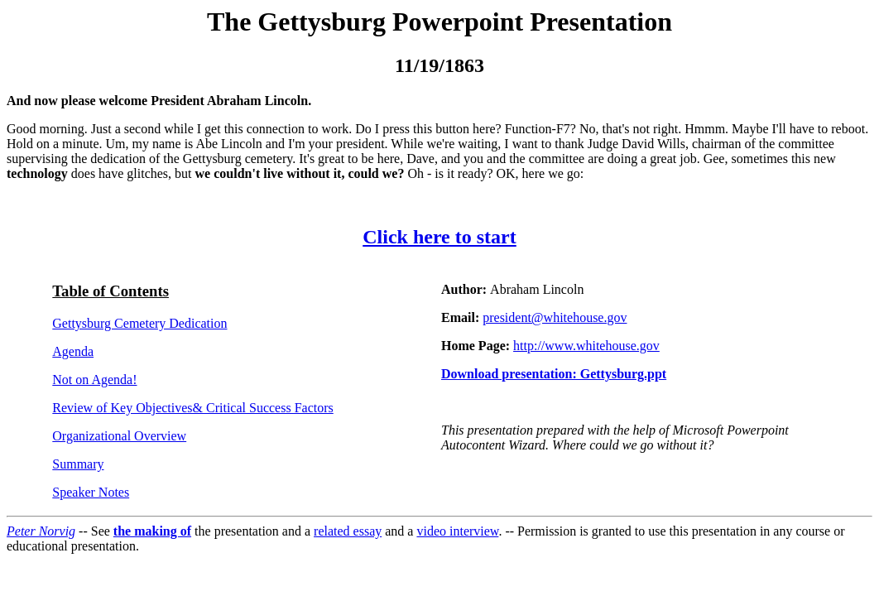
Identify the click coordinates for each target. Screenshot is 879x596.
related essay (348, 531)
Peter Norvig (41, 531)
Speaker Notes (90, 492)
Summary (77, 464)
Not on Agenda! (94, 379)
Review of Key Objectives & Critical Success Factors (192, 408)
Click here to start (439, 237)
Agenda (73, 351)
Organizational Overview (119, 436)
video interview (457, 531)
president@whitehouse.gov (555, 317)
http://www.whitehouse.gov (586, 346)
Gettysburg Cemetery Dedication (139, 323)
